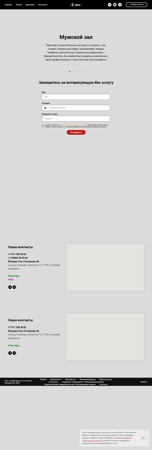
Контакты (42, 5)
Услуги (19, 5)
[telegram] (120, 4)
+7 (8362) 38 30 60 (18, 322)
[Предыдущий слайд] (20, 100)
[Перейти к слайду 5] (78, 135)
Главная (8, 5)
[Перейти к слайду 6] (80, 135)
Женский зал (70, 444)
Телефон (46, 167)
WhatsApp (13, 340)
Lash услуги (53, 446)
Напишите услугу (50, 178)
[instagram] (115, 4)
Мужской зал (55, 444)
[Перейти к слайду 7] (82, 135)
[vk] (109, 4)
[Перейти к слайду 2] (71, 135)
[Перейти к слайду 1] (69, 135)
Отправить (76, 196)
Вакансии (30, 5)
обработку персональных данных (72, 189)
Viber (11, 343)
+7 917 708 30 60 (17, 318)
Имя (44, 156)
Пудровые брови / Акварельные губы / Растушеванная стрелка (70, 449)
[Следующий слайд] (132, 100)
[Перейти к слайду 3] (73, 135)
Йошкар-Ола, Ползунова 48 (23, 395)
